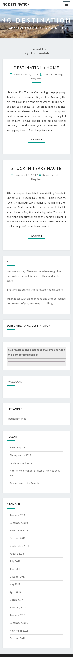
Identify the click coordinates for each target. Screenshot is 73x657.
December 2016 (19, 622)
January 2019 (17, 515)
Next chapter (17, 447)
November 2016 (19, 630)
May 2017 (15, 584)
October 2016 (17, 638)
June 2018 (15, 569)
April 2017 (15, 592)
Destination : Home (36, 67)
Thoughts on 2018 (20, 455)
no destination (16, 4)
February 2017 (18, 607)
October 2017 (17, 576)
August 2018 (17, 553)
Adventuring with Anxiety (24, 483)
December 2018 (19, 523)
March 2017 (16, 599)
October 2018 (17, 538)
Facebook (14, 381)
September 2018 (19, 546)
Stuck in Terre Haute (36, 168)
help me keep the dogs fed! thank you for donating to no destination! (36, 352)
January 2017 (17, 615)
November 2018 (19, 530)
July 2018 (15, 561)
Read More (38, 139)
